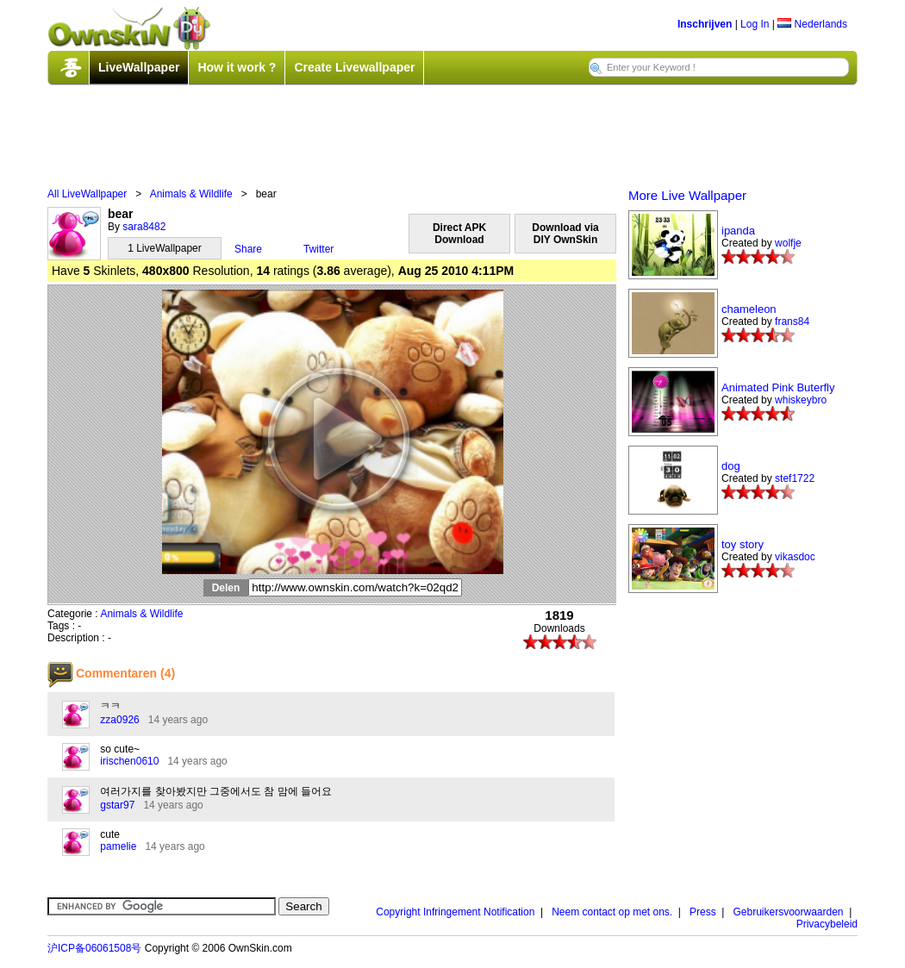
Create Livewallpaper (354, 67)
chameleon (749, 309)
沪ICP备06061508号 (94, 948)
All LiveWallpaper (87, 194)
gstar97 (117, 805)
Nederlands (812, 24)
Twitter (318, 249)
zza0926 (119, 720)
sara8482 (143, 227)
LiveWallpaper (138, 67)
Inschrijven (704, 24)
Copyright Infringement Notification (455, 912)
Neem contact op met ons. (612, 912)
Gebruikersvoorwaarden (788, 912)
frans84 (792, 321)
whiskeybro (801, 400)
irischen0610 (129, 761)
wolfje (788, 243)
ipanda (738, 230)
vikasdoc (795, 557)
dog (730, 465)
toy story (742, 544)
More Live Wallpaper (687, 195)
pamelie (118, 846)
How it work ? (236, 67)
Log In (754, 24)
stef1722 (794, 478)
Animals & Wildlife (191, 194)
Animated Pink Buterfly (778, 387)
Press (703, 912)
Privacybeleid (827, 924)
